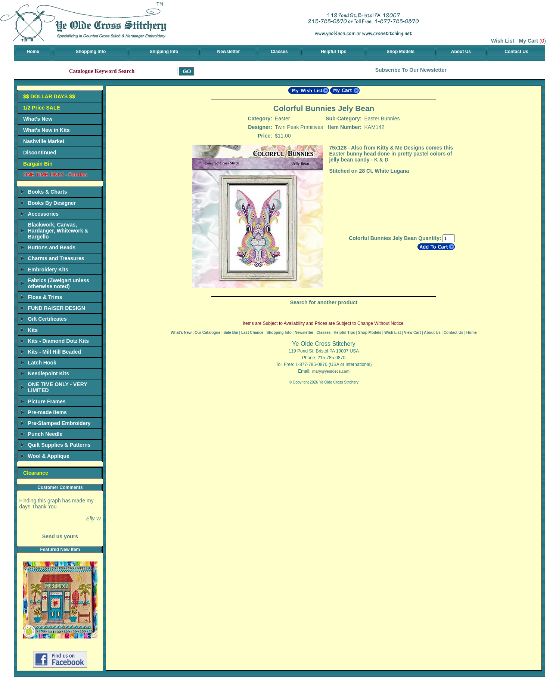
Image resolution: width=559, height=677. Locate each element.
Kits (33, 330)
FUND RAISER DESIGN (56, 308)
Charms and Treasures (56, 258)
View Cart (412, 332)
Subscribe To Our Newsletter (411, 70)
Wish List (502, 41)
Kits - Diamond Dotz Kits (58, 341)
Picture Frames (47, 401)
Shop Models (400, 51)
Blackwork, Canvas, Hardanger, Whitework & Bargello (58, 231)
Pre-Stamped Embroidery (59, 423)
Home (33, 51)
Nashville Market (44, 141)
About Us (461, 51)
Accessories (43, 214)
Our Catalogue (207, 332)
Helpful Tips (333, 51)
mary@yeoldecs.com (331, 371)
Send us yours (60, 536)
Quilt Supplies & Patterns (59, 445)
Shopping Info (91, 51)
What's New (37, 119)
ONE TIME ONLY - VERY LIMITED (57, 387)
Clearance (35, 473)
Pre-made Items (47, 412)
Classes (279, 51)
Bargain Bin (38, 164)
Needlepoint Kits (48, 373)
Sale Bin (230, 332)
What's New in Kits (46, 130)
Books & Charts (47, 192)
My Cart (528, 41)
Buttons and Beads (52, 247)
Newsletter (228, 51)
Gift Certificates (47, 319)
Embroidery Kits (48, 270)
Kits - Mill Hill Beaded (54, 352)
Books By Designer (52, 203)
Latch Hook (42, 363)
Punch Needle (45, 434)
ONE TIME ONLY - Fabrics (55, 175)
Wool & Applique (48, 456)
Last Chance (252, 332)
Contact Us (516, 51)
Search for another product (323, 302)
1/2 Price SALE (41, 108)
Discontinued (39, 153)
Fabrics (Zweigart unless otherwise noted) (58, 283)
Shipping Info (164, 51)
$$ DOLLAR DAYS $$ (49, 96)
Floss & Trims (45, 297)
